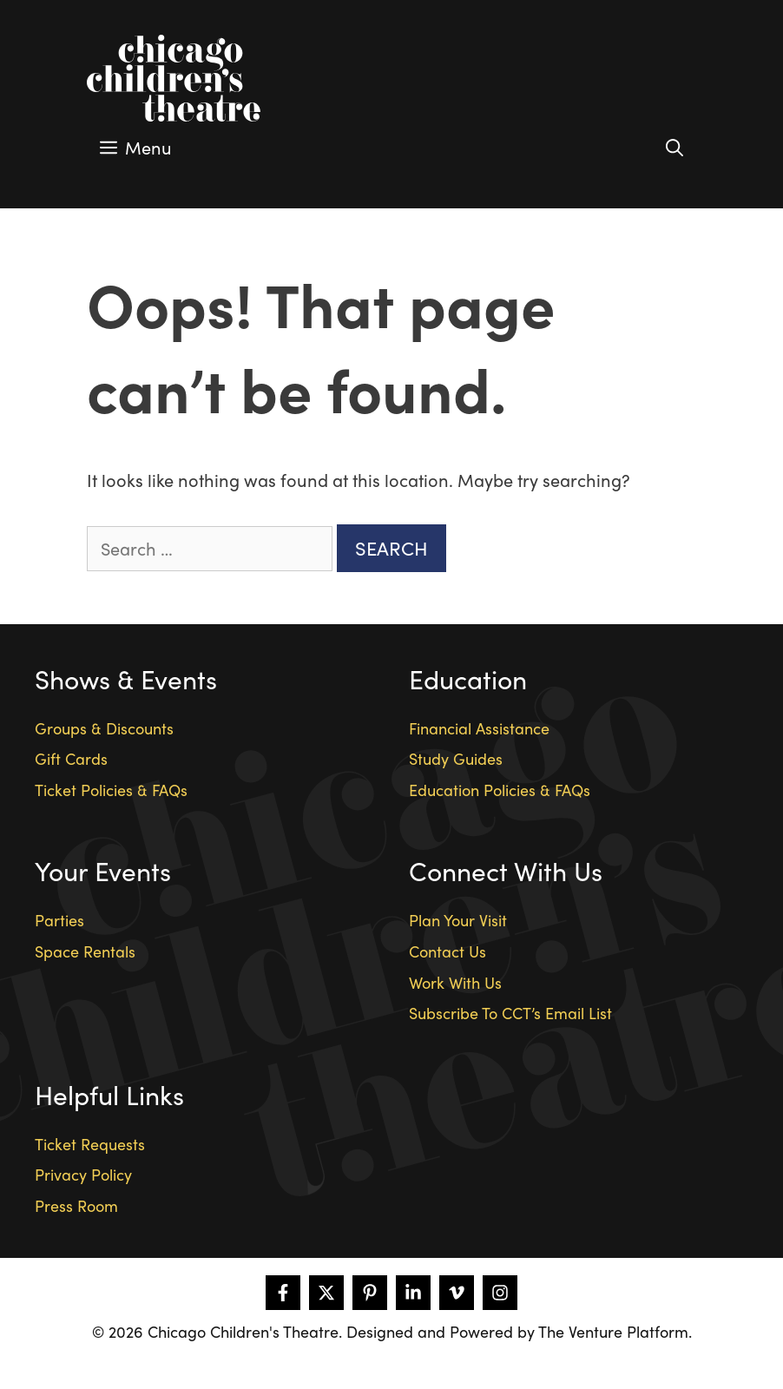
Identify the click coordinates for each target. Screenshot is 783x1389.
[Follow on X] (326, 1292)
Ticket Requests (90, 1144)
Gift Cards (71, 758)
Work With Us (455, 982)
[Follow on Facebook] (283, 1292)
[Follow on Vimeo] (456, 1292)
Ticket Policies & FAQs (111, 789)
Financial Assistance (479, 728)
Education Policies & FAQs (499, 789)
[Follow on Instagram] (500, 1292)
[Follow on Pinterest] (369, 1292)
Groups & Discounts (104, 728)
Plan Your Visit (458, 920)
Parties (59, 920)
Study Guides (456, 758)
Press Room (76, 1205)
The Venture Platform (613, 1331)
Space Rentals (85, 951)
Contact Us (447, 951)
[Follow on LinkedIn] (413, 1292)
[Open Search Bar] (674, 148)
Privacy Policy (83, 1174)
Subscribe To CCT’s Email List (510, 1013)
